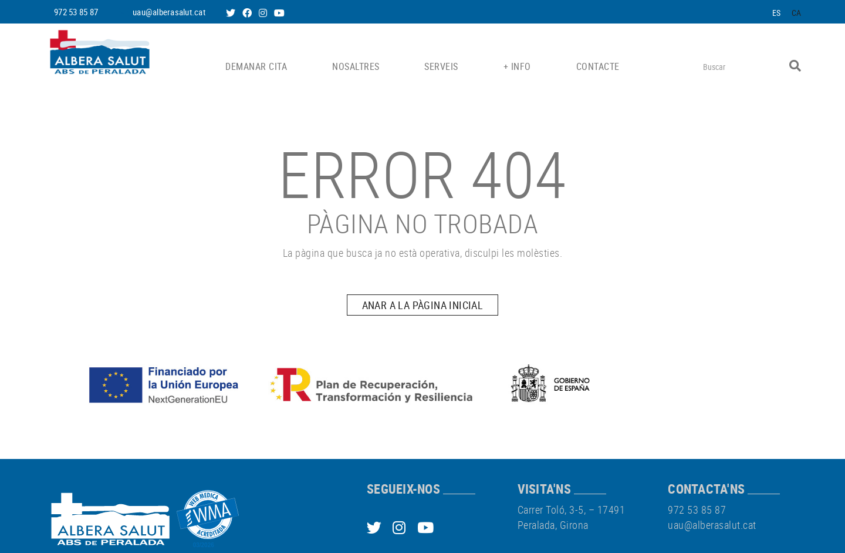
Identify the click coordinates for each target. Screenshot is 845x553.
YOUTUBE (280, 13)
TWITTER (232, 13)
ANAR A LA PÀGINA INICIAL (423, 305)
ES (776, 12)
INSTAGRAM (264, 13)
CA (797, 12)
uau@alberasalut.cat (169, 12)
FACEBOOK (248, 13)
